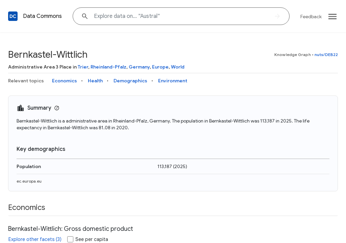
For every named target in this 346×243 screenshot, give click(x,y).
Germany (139, 67)
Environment (172, 81)
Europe (160, 67)
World (177, 67)
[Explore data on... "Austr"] (181, 16)
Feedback (311, 17)
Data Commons (42, 16)
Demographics (130, 81)
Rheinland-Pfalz (108, 67)
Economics (64, 81)
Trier (83, 67)
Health (95, 81)
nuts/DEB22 (326, 54)
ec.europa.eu (29, 181)
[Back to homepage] (13, 16)
